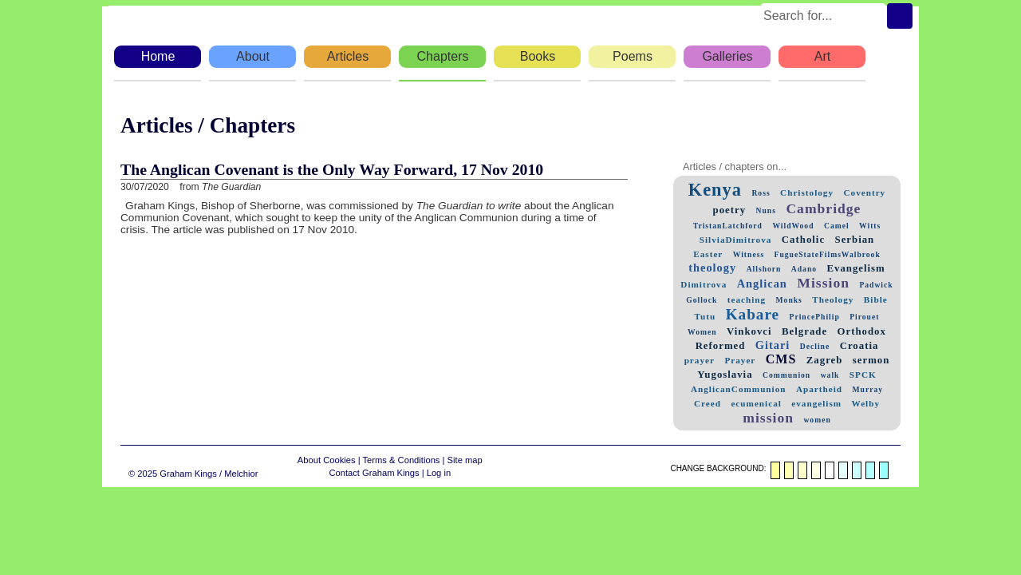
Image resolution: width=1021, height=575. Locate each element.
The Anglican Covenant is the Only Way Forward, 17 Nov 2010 (331, 169)
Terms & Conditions (401, 460)
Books (537, 56)
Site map (465, 460)
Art (822, 56)
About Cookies (327, 460)
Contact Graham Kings (374, 473)
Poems (632, 56)
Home (158, 56)
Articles (348, 56)
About (253, 56)
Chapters (443, 56)
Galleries (727, 56)
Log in (439, 473)
